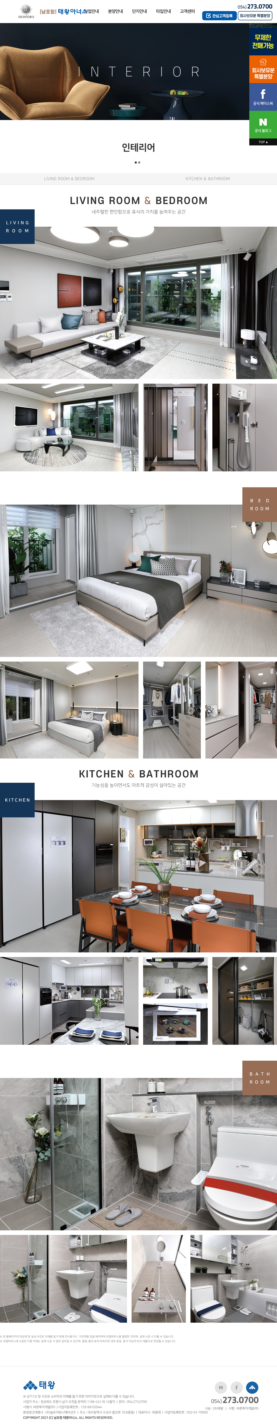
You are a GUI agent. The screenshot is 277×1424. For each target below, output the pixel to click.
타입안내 (163, 11)
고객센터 (187, 11)
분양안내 (115, 11)
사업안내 (91, 11)
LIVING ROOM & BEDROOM (69, 179)
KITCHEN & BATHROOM (208, 179)
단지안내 (139, 11)
